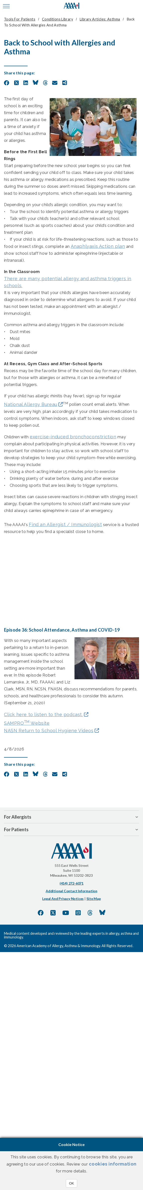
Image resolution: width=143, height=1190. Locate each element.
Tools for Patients (19, 19)
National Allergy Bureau (30, 404)
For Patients (16, 829)
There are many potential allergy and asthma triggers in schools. (67, 282)
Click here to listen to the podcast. (43, 714)
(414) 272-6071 (71, 883)
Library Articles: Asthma (100, 19)
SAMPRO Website (27, 723)
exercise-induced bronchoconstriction (73, 436)
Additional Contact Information (71, 891)
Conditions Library (57, 19)
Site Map (93, 898)
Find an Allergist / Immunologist (65, 524)
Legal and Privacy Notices (63, 898)
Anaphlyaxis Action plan (98, 246)
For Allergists (17, 817)
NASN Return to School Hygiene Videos (49, 730)
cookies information (113, 1164)
